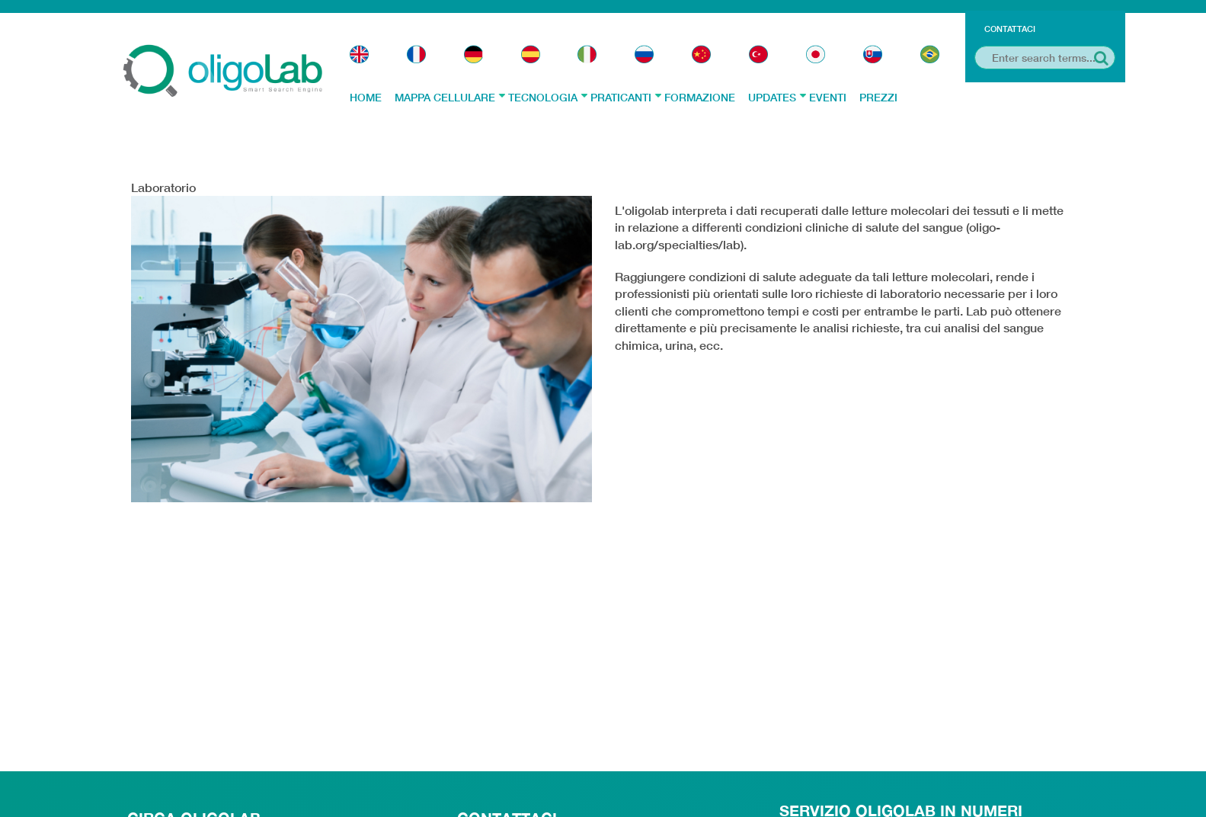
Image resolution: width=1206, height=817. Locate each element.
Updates (777, 97)
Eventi (827, 97)
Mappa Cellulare (450, 97)
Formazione (699, 97)
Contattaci (1009, 29)
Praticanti (625, 97)
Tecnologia (547, 97)
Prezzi (878, 97)
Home (366, 97)
